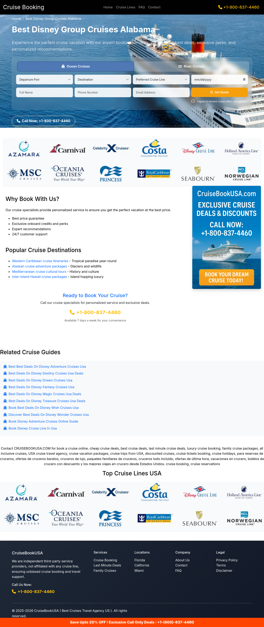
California (141, 565)
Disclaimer (224, 570)
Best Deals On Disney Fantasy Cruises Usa (38, 386)
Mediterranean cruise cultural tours (39, 271)
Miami (139, 570)
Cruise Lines (125, 7)
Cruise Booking (105, 559)
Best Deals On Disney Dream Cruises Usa (37, 379)
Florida (139, 559)
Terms (221, 565)
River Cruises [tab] (191, 66)
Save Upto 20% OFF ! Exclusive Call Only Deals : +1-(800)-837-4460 (132, 622)
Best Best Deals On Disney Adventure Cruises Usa (44, 366)
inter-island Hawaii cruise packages (39, 276)
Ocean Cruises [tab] (75, 66)
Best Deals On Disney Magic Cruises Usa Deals (42, 393)
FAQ (142, 7)
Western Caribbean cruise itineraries (40, 260)
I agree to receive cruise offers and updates (222, 101)
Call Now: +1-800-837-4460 (44, 120)
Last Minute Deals (107, 565)
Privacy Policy (227, 559)
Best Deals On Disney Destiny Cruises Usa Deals (43, 373)
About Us (182, 559)
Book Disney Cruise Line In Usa (30, 428)
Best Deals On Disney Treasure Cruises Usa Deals (44, 400)
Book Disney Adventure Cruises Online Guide (40, 421)
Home (108, 7)
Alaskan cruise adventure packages (39, 266)
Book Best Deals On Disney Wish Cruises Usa (41, 407)
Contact (154, 7)
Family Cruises (105, 570)
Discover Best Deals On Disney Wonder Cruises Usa (46, 414)
